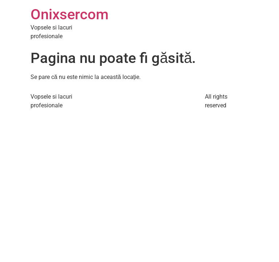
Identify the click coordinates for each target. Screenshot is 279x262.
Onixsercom (70, 14)
